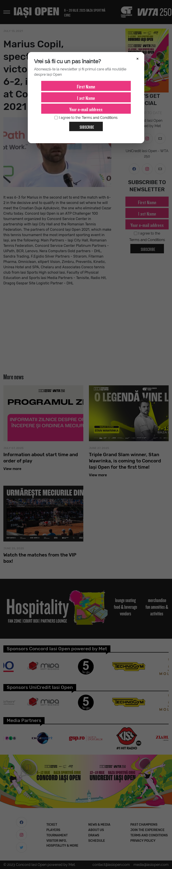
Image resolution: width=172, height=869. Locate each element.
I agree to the (86, 117)
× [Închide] (137, 58)
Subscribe (85, 125)
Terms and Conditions (100, 117)
